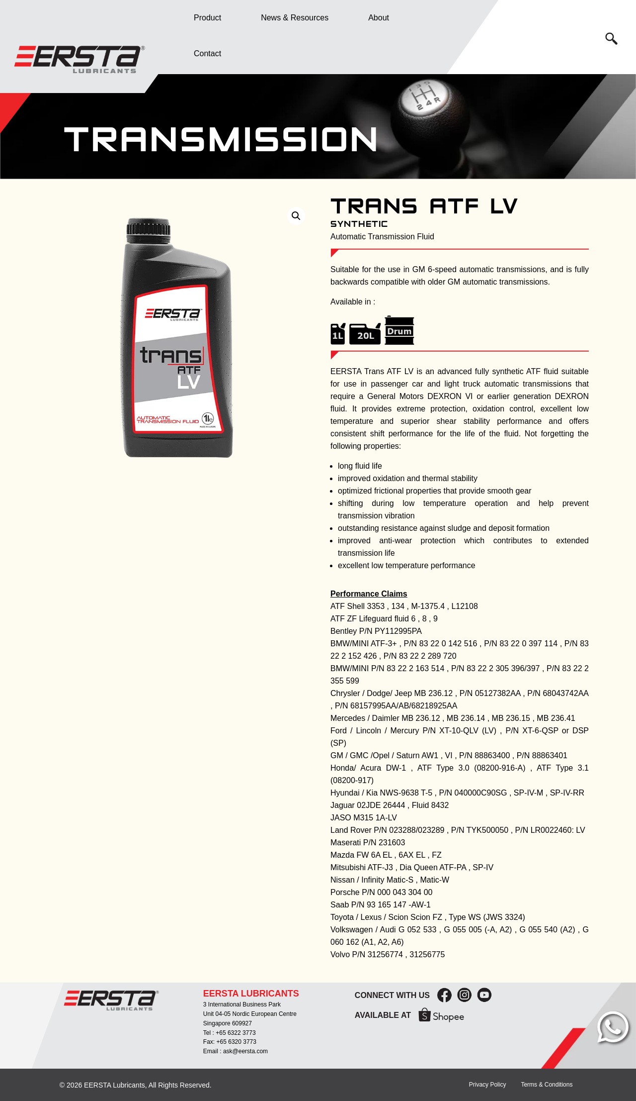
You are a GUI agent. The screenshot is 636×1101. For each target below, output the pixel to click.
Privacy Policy (487, 1084)
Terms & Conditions (546, 1084)
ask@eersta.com (245, 1051)
